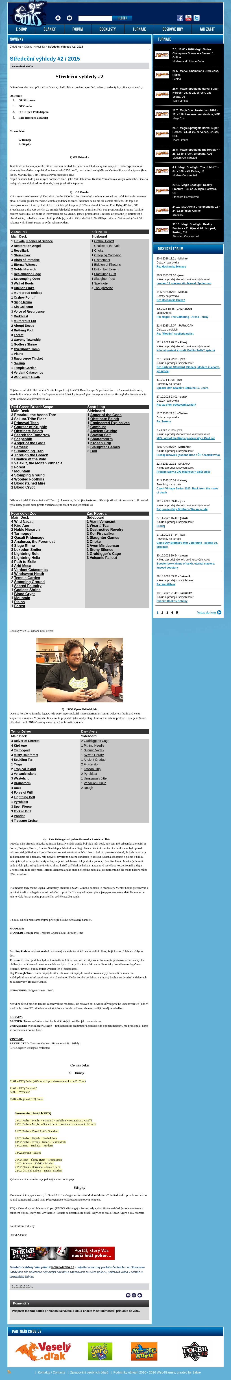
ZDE (136, 1311)
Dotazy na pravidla (168, 262)
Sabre (196, 1372)
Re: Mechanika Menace (171, 266)
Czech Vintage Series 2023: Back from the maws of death (187, 490)
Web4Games (166, 1372)
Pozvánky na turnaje (169, 384)
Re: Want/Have (166, 584)
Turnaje (164, 39)
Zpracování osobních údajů (89, 1372)
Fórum (69, 14)
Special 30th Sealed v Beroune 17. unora (182, 388)
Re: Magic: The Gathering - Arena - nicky (182, 316)
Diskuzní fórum (170, 248)
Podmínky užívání (125, 1372)
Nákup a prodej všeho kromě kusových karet (183, 279)
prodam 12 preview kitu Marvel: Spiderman (184, 283)
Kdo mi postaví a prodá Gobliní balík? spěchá (186, 350)
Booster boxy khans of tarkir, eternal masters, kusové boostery (186, 565)
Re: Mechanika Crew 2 (171, 300)
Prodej (161, 526)
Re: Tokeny (164, 421)
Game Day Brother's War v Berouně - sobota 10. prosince (187, 544)
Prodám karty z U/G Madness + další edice (183, 471)
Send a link (128, 1295)
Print (134, 1295)
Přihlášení (58, 14)
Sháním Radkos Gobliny (172, 601)
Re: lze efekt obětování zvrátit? (176, 404)
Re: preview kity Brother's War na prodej (182, 509)
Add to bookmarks (139, 1295)
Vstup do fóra (206, 612)
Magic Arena (164, 312)
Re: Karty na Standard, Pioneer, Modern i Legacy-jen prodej (188, 369)
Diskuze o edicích (167, 329)
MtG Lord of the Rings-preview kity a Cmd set (186, 438)
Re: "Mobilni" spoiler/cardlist (175, 333)
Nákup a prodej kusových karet (175, 363)
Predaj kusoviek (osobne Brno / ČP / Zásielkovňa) (188, 455)
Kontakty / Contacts (51, 1372)
